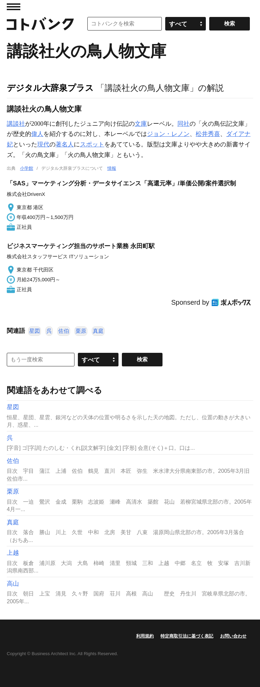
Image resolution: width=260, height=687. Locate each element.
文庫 (141, 123)
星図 (34, 331)
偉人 (37, 133)
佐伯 (63, 331)
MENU (13, 7)
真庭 (98, 331)
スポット (92, 144)
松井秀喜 (208, 133)
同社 (183, 123)
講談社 (16, 123)
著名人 (65, 144)
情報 (111, 168)
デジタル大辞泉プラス (50, 88)
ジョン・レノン (168, 133)
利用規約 (145, 636)
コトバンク (40, 24)
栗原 (80, 331)
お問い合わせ (233, 636)
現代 (43, 144)
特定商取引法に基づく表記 (186, 636)
